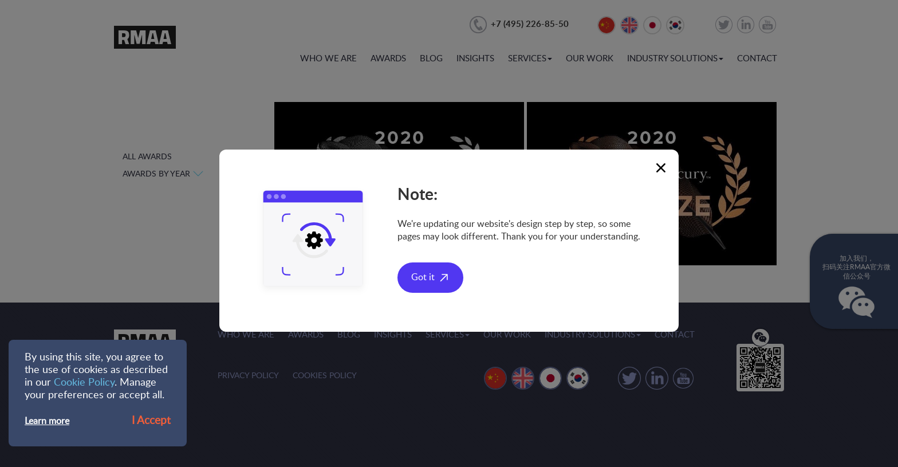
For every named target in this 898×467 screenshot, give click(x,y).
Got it (423, 277)
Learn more (47, 421)
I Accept (151, 420)
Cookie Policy (84, 383)
